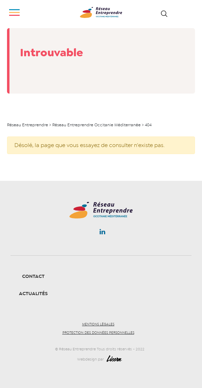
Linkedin (102, 233)
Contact (33, 276)
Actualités (33, 294)
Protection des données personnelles (98, 333)
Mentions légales (98, 324)
